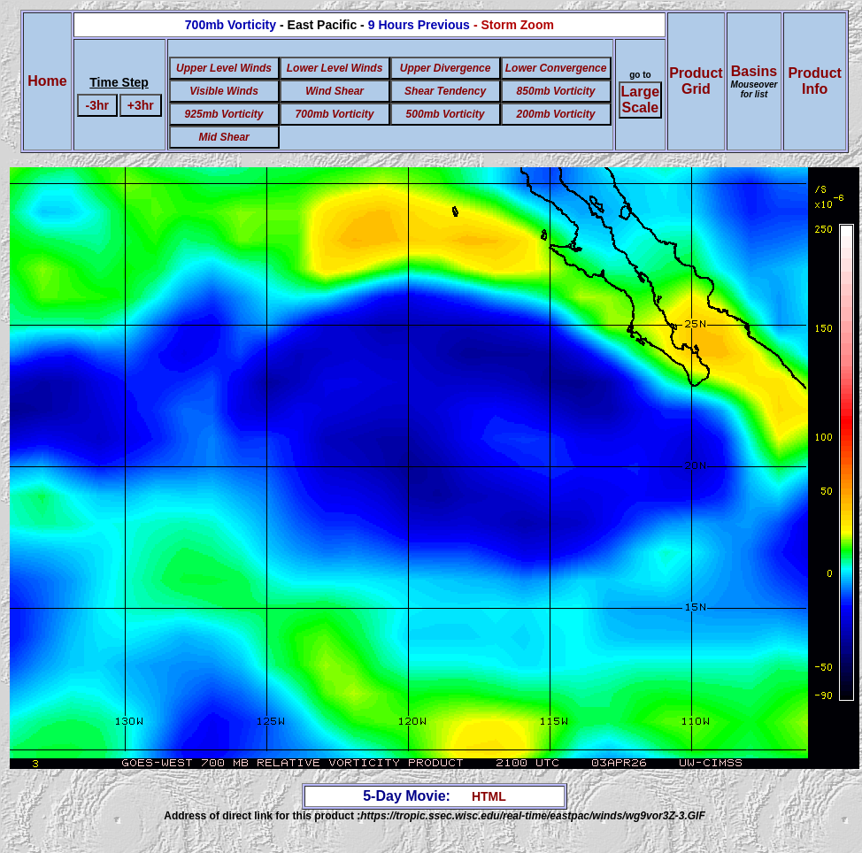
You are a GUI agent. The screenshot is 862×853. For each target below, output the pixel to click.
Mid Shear (223, 137)
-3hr (96, 105)
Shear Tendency (445, 91)
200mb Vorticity (556, 114)
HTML (489, 796)
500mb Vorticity (445, 114)
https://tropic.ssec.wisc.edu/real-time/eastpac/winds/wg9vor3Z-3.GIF (532, 816)
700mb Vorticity (335, 114)
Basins (754, 81)
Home (46, 80)
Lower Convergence (556, 68)
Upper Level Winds (224, 68)
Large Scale (640, 99)
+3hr (140, 105)
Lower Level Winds (335, 68)
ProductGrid (695, 80)
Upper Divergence (445, 68)
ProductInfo (814, 80)
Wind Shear (334, 91)
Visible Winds (223, 91)
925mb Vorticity (224, 114)
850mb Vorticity (556, 91)
